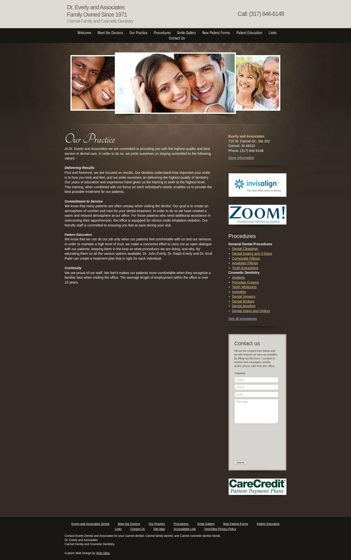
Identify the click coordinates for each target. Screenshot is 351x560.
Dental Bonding (243, 306)
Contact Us (137, 529)
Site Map (159, 529)
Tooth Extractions (245, 268)
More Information (241, 158)
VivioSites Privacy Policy (220, 529)
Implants (238, 277)
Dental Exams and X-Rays (252, 253)
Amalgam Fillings (245, 263)
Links (118, 529)
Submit (240, 462)
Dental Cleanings (245, 249)
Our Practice (157, 524)
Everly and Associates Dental (90, 524)
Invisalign (239, 292)
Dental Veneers (243, 296)
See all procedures (242, 319)
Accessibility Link (185, 529)
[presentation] (254, 442)
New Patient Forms (235, 524)
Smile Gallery (205, 524)
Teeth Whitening (244, 287)
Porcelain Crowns (245, 282)
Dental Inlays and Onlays (251, 311)
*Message (256, 411)
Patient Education (268, 524)
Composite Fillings (246, 258)
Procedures (181, 524)
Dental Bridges (243, 301)
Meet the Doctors (129, 524)
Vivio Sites (103, 553)
